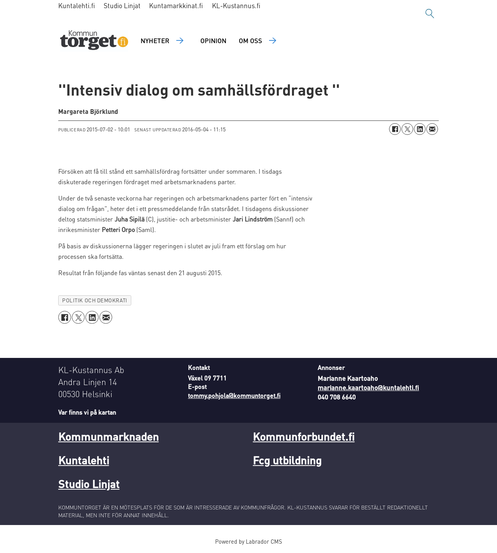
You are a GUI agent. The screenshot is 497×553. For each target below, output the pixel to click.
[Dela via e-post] (432, 129)
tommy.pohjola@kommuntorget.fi (234, 395)
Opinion (213, 40)
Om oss (250, 40)
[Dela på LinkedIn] (420, 129)
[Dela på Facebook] (395, 129)
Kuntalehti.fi (76, 5)
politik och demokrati (94, 300)
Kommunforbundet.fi (304, 436)
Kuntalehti (83, 460)
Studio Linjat (122, 5)
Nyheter (155, 40)
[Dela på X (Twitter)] (407, 129)
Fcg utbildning (287, 460)
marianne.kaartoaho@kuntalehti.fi (368, 387)
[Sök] (429, 13)
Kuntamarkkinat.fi (176, 5)
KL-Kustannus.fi (236, 5)
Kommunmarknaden (108, 436)
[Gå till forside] (94, 41)
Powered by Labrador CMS (248, 541)
